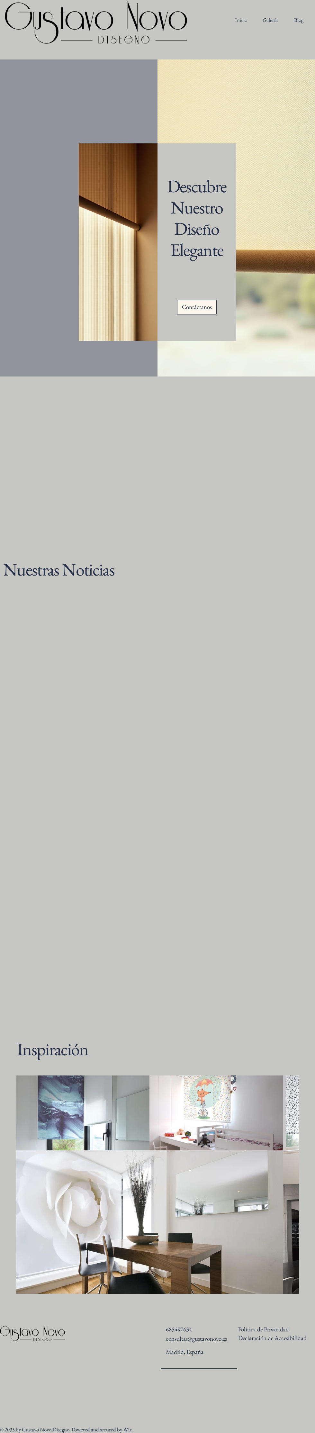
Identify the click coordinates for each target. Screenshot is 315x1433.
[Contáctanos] (197, 307)
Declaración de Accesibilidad (272, 1338)
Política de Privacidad (263, 1329)
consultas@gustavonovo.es (196, 1339)
